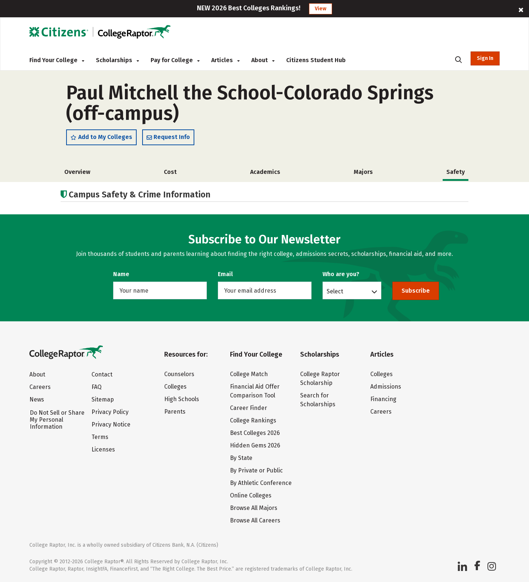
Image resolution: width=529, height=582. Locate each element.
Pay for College (175, 60)
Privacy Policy (110, 411)
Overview (77, 171)
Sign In (485, 58)
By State (241, 457)
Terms (99, 436)
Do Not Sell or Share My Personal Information (57, 419)
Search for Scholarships (317, 400)
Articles (225, 60)
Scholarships (117, 60)
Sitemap (102, 399)
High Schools (181, 399)
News (36, 399)
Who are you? (341, 274)
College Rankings (253, 420)
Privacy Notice (110, 424)
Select (335, 291)
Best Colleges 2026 (255, 432)
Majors (363, 171)
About (262, 60)
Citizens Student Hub (316, 60)
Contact (101, 374)
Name (121, 274)
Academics (265, 171)
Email (225, 274)
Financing (383, 399)
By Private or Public (256, 470)
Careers (40, 386)
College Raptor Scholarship (320, 378)
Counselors (179, 374)
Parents (175, 411)
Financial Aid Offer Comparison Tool (255, 391)
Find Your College (56, 60)
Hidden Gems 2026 (255, 445)
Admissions (385, 386)
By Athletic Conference (261, 482)
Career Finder (248, 407)
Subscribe (416, 290)
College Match (249, 374)
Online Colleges (250, 495)
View (320, 9)
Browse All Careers (255, 520)
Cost (170, 171)
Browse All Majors (253, 507)
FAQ (96, 386)
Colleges (175, 386)
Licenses (103, 449)
